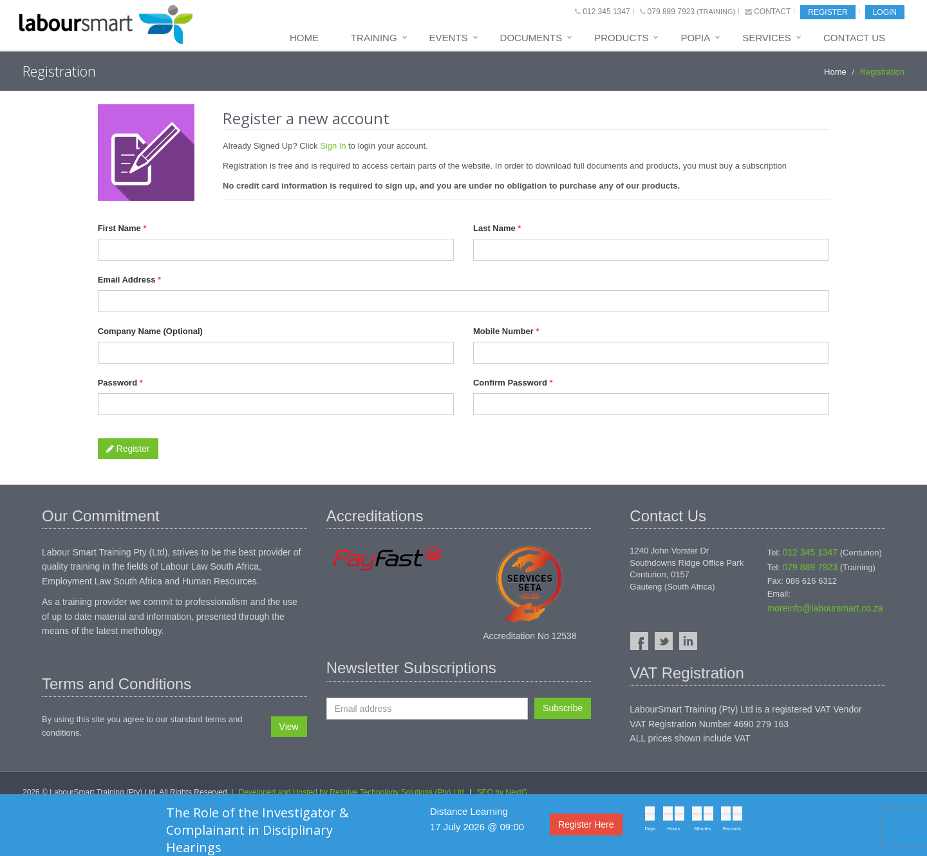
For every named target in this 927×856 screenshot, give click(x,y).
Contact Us (854, 37)
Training (374, 37)
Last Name (497, 228)
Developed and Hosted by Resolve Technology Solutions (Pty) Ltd (351, 792)
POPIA (695, 37)
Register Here (585, 824)
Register (827, 12)
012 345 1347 (606, 11)
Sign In (333, 146)
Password (120, 382)
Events (448, 37)
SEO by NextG (502, 792)
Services (766, 37)
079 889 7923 (671, 11)
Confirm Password (513, 382)
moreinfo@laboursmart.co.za (825, 608)
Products (621, 37)
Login (885, 12)
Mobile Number (506, 331)
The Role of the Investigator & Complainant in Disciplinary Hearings (257, 830)
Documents (531, 37)
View (289, 726)
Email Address (130, 279)
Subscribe (563, 708)
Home (304, 37)
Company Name (150, 331)
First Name (122, 228)
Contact (772, 11)
